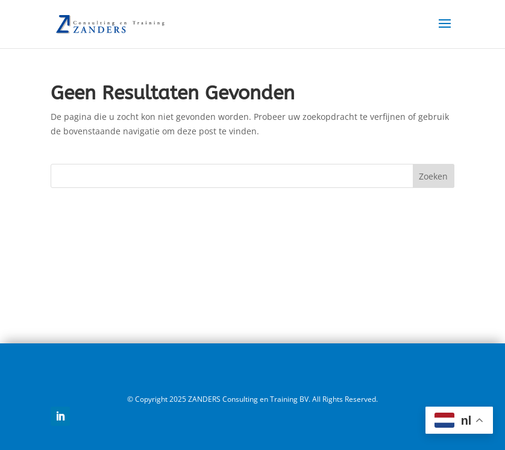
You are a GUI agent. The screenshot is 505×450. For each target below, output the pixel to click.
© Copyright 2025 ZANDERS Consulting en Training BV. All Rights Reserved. (252, 399)
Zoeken (433, 176)
